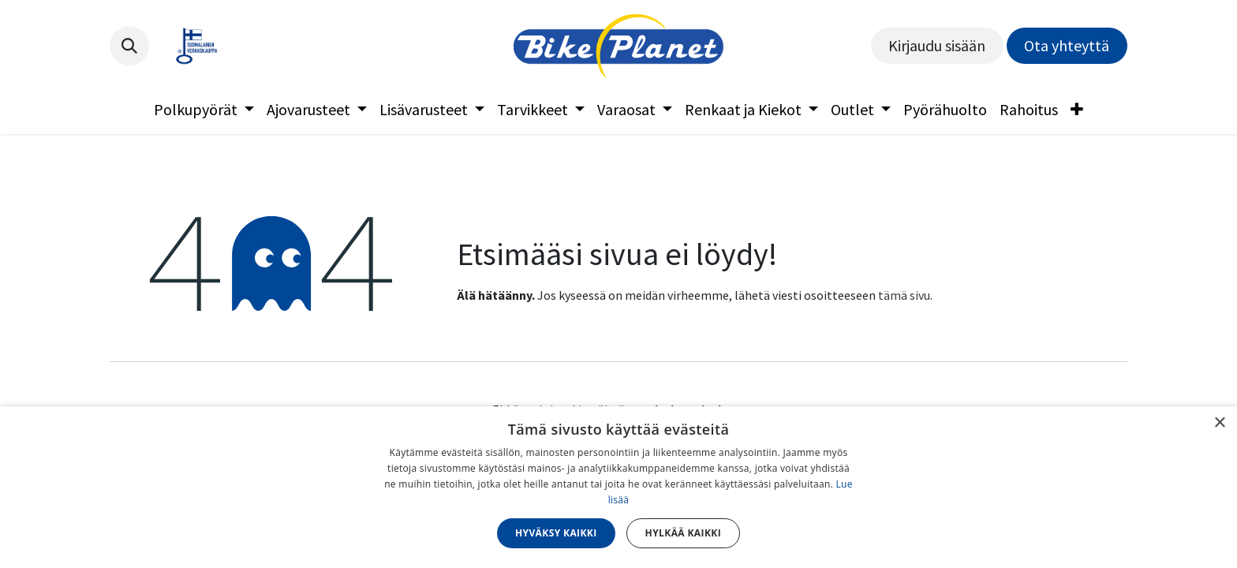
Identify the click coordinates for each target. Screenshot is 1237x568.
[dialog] (618, 487)
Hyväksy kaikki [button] (556, 533)
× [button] (1219, 423)
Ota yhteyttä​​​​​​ (1066, 45)
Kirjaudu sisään (936, 45)
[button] (129, 45)
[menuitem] (204, 110)
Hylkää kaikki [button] (683, 533)
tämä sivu (904, 295)
